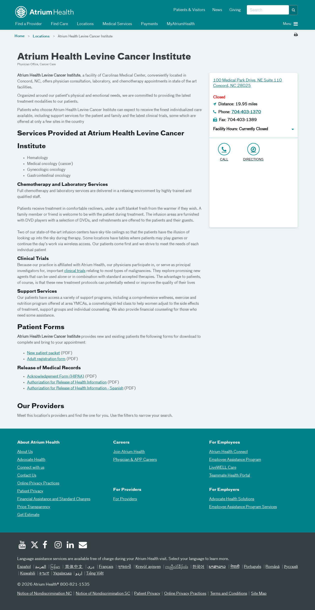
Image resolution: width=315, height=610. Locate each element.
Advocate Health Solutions (231, 499)
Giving (235, 10)
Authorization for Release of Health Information (67, 383)
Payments (148, 24)
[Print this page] (296, 35)
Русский (291, 567)
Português (252, 567)
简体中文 (73, 567)
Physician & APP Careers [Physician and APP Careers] (135, 460)
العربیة (40, 567)
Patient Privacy (30, 491)
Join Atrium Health (129, 452)
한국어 (198, 567)
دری (90, 567)
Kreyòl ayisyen (148, 567)
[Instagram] (58, 545)
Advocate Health (31, 460)
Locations (84, 24)
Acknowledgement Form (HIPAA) (55, 377)
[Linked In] (70, 545)
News (217, 10)
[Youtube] (22, 545)
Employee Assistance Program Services (243, 507)
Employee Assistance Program (235, 460)
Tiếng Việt (95, 574)
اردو (79, 574)
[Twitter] (34, 545)
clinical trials (74, 271)
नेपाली (234, 567)
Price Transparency (33, 507)
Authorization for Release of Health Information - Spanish (75, 388)
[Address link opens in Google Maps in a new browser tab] (253, 152)
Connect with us (30, 468)
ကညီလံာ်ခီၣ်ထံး (176, 567)
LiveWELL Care (222, 468)
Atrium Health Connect (228, 452)
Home (20, 36)
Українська (62, 574)
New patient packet (43, 353)
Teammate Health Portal (229, 476)
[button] (293, 10)
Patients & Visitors (189, 10)
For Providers (125, 499)
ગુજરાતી (124, 567)
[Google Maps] (253, 196)
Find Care (58, 24)
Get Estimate (28, 515)
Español (24, 567)
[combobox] (268, 10)
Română (273, 567)
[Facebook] (46, 545)
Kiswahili (27, 574)
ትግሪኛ (44, 574)
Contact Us (26, 476)
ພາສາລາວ (217, 567)
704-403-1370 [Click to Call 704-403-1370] (246, 112)
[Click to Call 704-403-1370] (224, 152)
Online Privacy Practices (38, 483)
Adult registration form (46, 359)
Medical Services (116, 24)
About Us (25, 452)
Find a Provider (28, 24)
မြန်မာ (55, 567)
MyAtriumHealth (180, 24)
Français (106, 567)
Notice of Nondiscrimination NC (44, 594)
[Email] (82, 545)
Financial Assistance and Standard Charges (53, 499)
